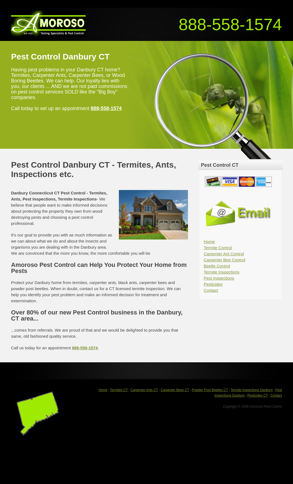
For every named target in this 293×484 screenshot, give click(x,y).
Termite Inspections (221, 272)
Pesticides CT (257, 395)
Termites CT (119, 390)
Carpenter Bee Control (224, 259)
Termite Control (218, 247)
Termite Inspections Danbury (252, 390)
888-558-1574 (230, 24)
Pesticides (213, 284)
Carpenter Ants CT (144, 390)
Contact (211, 290)
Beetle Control (217, 266)
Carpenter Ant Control (224, 253)
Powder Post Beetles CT (210, 390)
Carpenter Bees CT (175, 390)
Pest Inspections (219, 278)
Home (209, 241)
